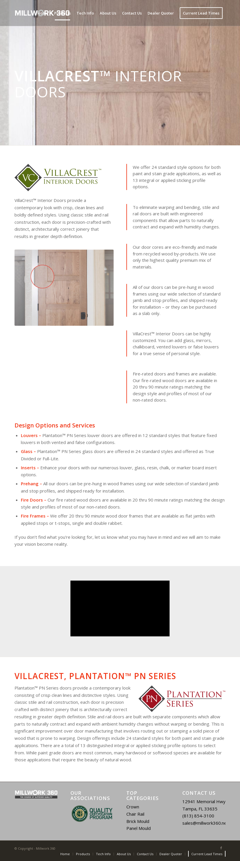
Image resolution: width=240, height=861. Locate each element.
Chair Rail (135, 814)
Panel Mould (138, 828)
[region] (92, 813)
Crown (132, 807)
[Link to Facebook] (221, 848)
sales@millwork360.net (205, 823)
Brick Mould (137, 821)
